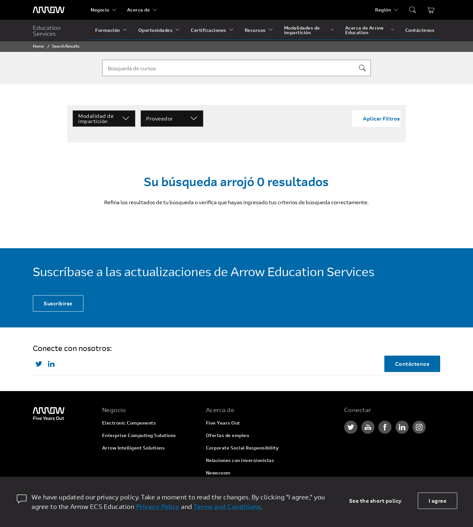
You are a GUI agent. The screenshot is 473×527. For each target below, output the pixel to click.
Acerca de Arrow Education (364, 30)
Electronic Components (129, 423)
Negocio (100, 10)
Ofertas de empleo (227, 435)
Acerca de (138, 10)
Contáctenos (420, 30)
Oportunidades (155, 30)
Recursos (255, 30)
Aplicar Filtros (381, 118)
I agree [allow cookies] (438, 500)
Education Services (47, 30)
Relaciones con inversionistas (240, 460)
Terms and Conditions (227, 506)
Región (383, 10)
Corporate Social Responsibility (242, 448)
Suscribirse (58, 303)
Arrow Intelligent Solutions (133, 448)
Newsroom (218, 473)
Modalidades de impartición (302, 30)
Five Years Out (223, 423)
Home (38, 46)
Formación (107, 30)
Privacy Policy (158, 506)
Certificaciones (208, 30)
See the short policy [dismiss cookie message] (375, 500)
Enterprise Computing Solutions (139, 435)
